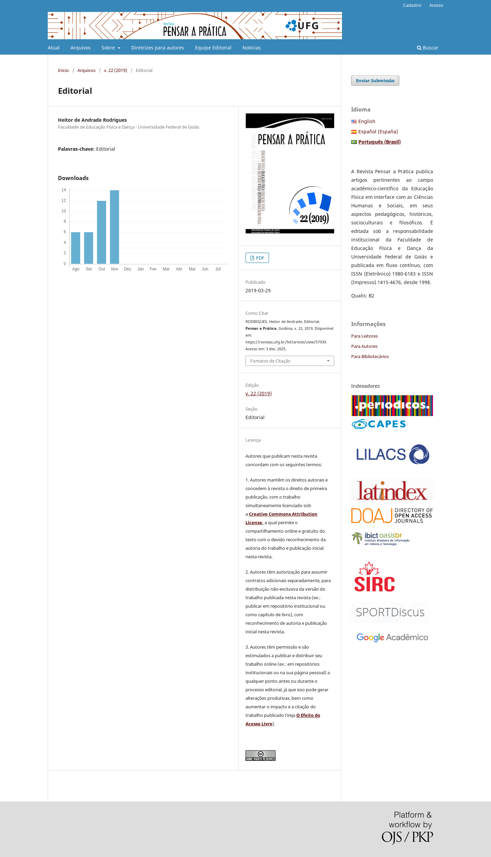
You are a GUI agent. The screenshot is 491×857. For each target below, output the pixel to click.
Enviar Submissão (375, 80)
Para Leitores (364, 336)
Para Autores (364, 346)
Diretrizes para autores (157, 47)
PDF (259, 258)
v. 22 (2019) (115, 70)
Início (63, 70)
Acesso (436, 5)
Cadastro (412, 5)
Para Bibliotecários (370, 356)
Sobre (109, 47)
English (366, 121)
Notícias (251, 47)
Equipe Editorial (213, 47)
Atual (54, 47)
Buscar (427, 47)
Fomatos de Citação (270, 361)
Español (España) (378, 131)
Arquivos (81, 47)
